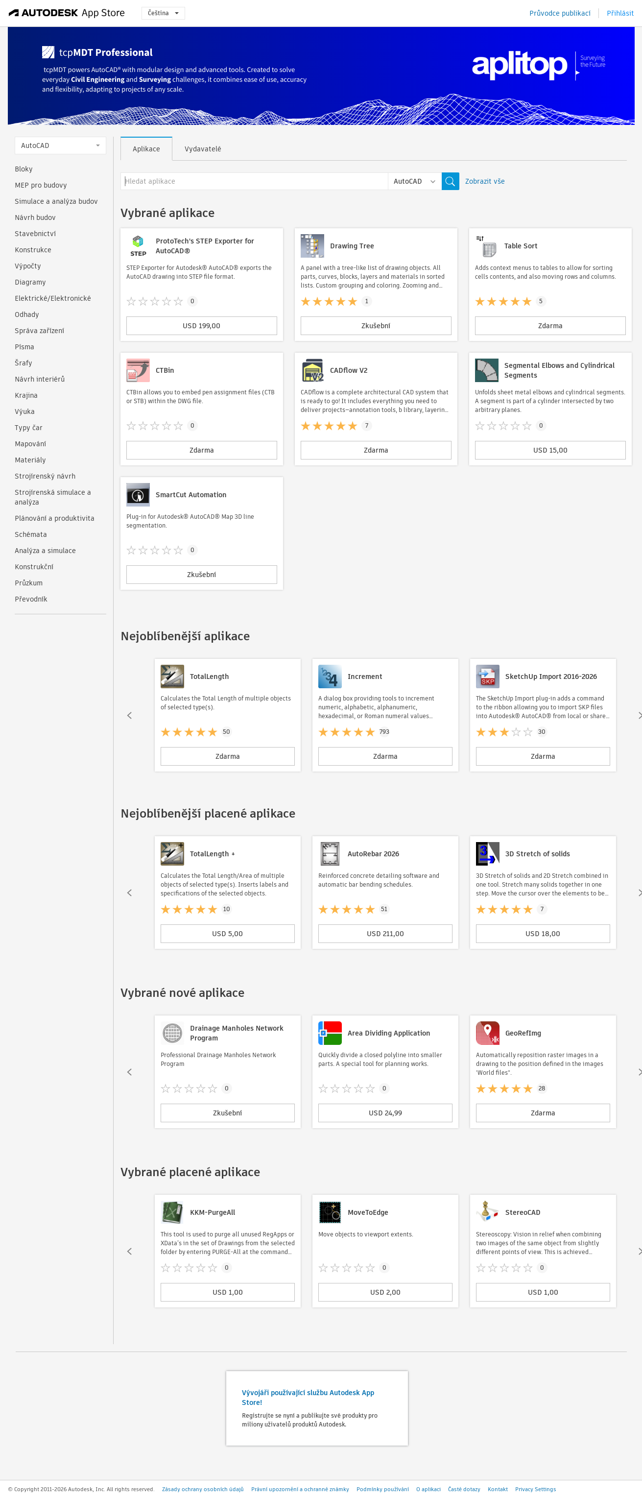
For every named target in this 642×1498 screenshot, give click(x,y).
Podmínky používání (383, 1489)
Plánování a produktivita (55, 518)
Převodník (31, 599)
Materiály (30, 460)
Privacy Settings (535, 1489)
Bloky (24, 169)
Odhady (27, 314)
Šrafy (23, 363)
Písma (24, 347)
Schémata (31, 534)
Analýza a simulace (45, 551)
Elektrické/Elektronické (53, 298)
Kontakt (498, 1489)
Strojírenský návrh (45, 476)
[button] (129, 715)
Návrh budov (35, 217)
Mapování (30, 444)
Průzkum (29, 583)
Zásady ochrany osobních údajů (203, 1489)
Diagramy (30, 282)
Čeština (163, 13)
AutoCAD (60, 145)
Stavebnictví (35, 234)
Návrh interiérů (40, 379)
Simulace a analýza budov (56, 201)
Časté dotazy (464, 1489)
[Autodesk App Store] (67, 13)
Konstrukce (33, 250)
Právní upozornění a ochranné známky (300, 1489)
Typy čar (29, 428)
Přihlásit (620, 13)
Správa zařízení (39, 331)
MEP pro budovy (41, 185)
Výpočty (28, 266)
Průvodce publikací (560, 13)
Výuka (25, 411)
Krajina (26, 395)
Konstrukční (34, 567)
